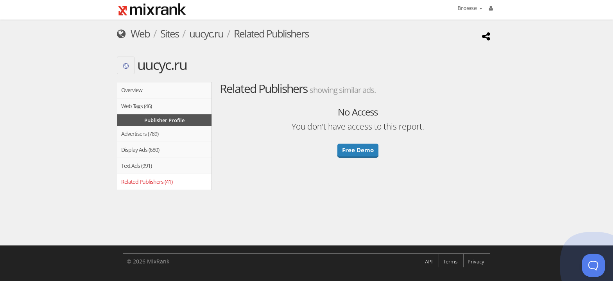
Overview (131, 90)
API (429, 261)
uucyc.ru (206, 34)
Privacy (476, 261)
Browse (469, 8)
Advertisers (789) (139, 133)
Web (133, 34)
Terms (450, 261)
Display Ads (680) (140, 149)
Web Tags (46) (136, 106)
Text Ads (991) (136, 165)
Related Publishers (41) (146, 181)
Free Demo (358, 150)
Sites (169, 34)
